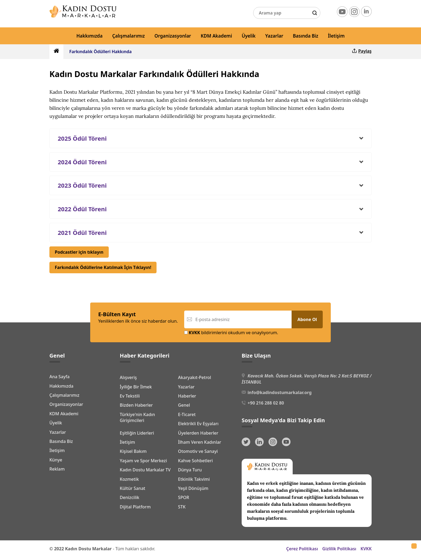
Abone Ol (307, 319)
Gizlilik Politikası (339, 549)
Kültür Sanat (132, 488)
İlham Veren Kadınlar (199, 442)
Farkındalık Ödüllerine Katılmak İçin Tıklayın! (103, 267)
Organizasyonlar (172, 36)
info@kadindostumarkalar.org (279, 392)
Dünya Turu (190, 470)
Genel (184, 405)
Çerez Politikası (302, 549)
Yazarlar (274, 36)
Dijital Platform (135, 507)
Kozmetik (129, 479)
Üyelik (249, 36)
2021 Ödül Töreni (82, 232)
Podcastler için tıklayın (79, 252)
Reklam (57, 469)
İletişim (336, 36)
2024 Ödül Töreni (82, 162)
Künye (55, 460)
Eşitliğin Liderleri (137, 433)
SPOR (183, 497)
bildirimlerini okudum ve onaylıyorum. (231, 333)
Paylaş (361, 51)
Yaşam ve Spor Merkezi (143, 461)
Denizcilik (129, 497)
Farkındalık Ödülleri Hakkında (100, 51)
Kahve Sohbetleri (195, 461)
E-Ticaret (187, 414)
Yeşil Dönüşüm (193, 488)
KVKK (366, 549)
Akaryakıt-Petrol (194, 377)
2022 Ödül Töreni (82, 209)
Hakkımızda (89, 36)
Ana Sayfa (59, 377)
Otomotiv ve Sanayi (198, 451)
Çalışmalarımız (128, 36)
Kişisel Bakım (133, 451)
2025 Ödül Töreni (82, 138)
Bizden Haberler (136, 405)
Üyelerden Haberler (198, 433)
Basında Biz (305, 36)
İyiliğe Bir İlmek (136, 387)
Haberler (187, 396)
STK (182, 507)
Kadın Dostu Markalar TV (145, 470)
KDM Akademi (216, 36)
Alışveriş (128, 377)
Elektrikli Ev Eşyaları (198, 424)
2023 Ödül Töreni (82, 185)
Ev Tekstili (130, 396)
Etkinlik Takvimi (194, 479)
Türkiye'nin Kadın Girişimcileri (137, 417)
